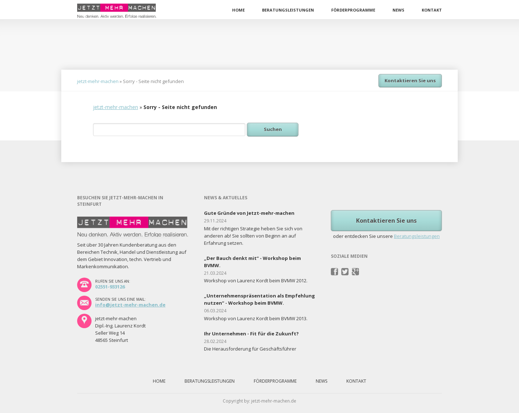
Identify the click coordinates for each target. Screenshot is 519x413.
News (398, 10)
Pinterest (355, 271)
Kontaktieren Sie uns (410, 80)
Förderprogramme (353, 10)
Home (238, 10)
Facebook (334, 271)
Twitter (345, 271)
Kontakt (432, 10)
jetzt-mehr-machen (98, 81)
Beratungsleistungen (288, 10)
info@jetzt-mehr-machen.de (130, 304)
